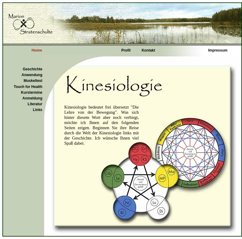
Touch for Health (28, 87)
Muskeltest (33, 81)
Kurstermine (31, 92)
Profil (126, 50)
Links (37, 110)
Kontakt (148, 50)
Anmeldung (32, 98)
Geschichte (32, 69)
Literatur (35, 104)
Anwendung (31, 75)
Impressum (217, 50)
